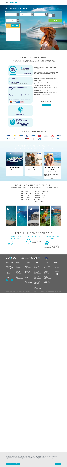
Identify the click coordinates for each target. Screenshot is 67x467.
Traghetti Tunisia (41, 193)
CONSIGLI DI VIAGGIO (47, 268)
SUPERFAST (36, 90)
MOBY (35, 87)
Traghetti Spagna (41, 195)
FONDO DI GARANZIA (19, 274)
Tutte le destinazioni (42, 202)
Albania (52, 82)
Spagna (55, 78)
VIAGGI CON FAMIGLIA (29, 268)
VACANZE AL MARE (28, 267)
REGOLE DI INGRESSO (47, 278)
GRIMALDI (36, 78)
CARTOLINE (46, 270)
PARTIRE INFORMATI (19, 273)
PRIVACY (45, 272)
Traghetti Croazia (23, 199)
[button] (61, 455)
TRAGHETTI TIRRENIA (37, 284)
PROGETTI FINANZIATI (19, 278)
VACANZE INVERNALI (28, 282)
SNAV (35, 89)
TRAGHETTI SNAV (37, 283)
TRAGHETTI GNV (37, 282)
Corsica (55, 87)
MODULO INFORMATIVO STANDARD (46, 276)
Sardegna (48, 78)
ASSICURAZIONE (18, 268)
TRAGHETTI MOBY (37, 286)
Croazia (45, 89)
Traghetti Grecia (23, 191)
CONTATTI (17, 276)
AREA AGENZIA (46, 271)
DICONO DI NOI (18, 270)
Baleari (56, 82)
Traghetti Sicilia (23, 195)
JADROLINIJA (37, 94)
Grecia (35, 80)
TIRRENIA (36, 85)
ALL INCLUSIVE (27, 271)
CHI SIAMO (17, 263)
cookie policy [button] (42, 457)
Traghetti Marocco (41, 191)
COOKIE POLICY (46, 273)
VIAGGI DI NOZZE (28, 270)
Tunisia (39, 80)
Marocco (40, 83)
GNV (35, 82)
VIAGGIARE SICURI (47, 279)
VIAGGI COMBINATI (28, 272)
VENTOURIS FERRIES (38, 92)
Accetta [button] (58, 463)
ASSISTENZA (18, 265)
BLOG (17, 277)
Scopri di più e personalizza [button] (12, 463)
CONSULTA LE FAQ (46, 104)
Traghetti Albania (23, 197)
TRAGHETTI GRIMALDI (38, 281)
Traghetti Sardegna (24, 193)
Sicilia (51, 78)
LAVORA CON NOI (19, 279)
